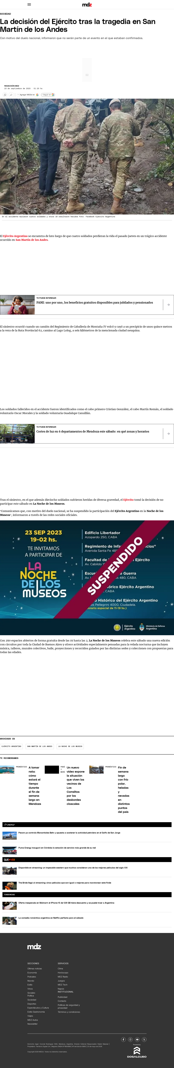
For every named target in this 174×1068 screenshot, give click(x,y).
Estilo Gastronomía (36, 1012)
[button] (29, 4)
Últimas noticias (34, 968)
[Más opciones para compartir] (11, 94)
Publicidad (62, 997)
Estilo (29, 985)
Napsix (61, 989)
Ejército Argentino (11, 746)
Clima (60, 968)
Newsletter (32, 1024)
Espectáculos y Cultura (38, 1008)
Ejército (128, 499)
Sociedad (5, 14)
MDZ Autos (32, 1020)
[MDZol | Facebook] (123, 1039)
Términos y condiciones (69, 1012)
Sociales (31, 993)
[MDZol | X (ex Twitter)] (144, 1039)
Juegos (61, 981)
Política (30, 996)
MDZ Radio (63, 977)
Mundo (30, 981)
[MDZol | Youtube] (137, 1039)
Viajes (30, 1016)
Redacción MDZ (11, 86)
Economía (32, 972)
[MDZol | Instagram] (130, 1039)
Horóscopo (63, 972)
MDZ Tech (62, 985)
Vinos (30, 989)
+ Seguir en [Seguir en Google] (48, 94)
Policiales (31, 977)
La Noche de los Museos (70, 746)
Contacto (62, 1001)
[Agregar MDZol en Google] (28, 95)
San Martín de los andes (39, 746)
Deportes (31, 1004)
